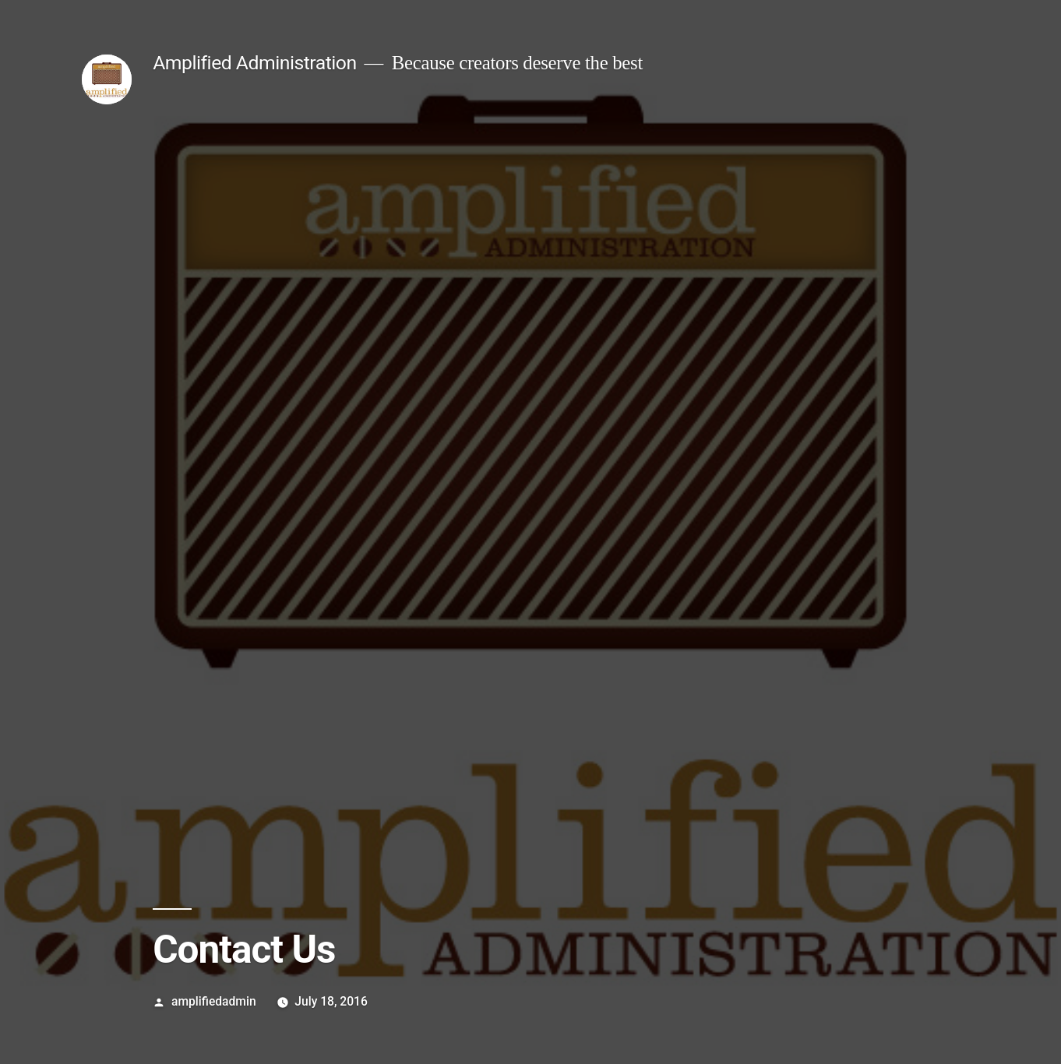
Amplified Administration (254, 62)
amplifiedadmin (213, 1001)
